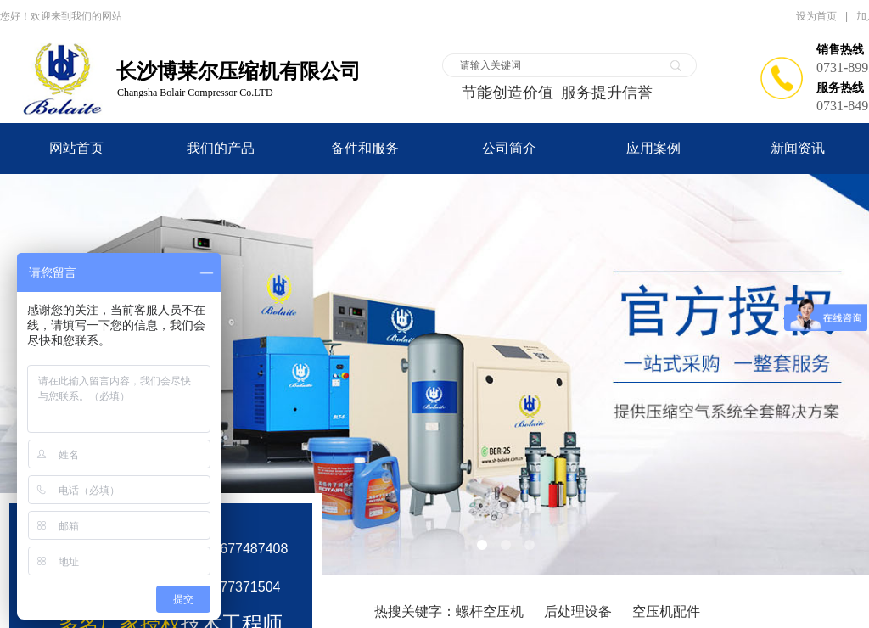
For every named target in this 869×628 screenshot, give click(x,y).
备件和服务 (365, 148)
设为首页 (816, 16)
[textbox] (558, 65)
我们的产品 (221, 148)
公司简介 (509, 148)
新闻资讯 (798, 148)
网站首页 (76, 148)
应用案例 (653, 148)
